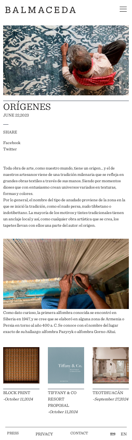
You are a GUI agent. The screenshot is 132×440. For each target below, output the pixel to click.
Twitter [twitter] (10, 148)
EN (124, 433)
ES (112, 433)
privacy (44, 433)
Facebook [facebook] (11, 142)
